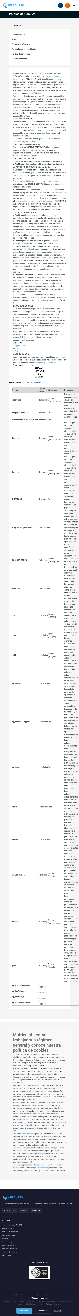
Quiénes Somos (18, 34)
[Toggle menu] (74, 5)
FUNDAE (5, 1238)
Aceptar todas (24, 1311)
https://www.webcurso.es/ (52, 76)
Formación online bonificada (24, 49)
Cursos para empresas (10, 1232)
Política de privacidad (21, 54)
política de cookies (28, 1134)
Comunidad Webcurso (21, 44)
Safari (15, 351)
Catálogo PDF (10, 1210)
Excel (24, 1210)
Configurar (57, 1311)
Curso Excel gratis (8, 1242)
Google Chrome (19, 346)
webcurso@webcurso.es (45, 363)
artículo (34, 141)
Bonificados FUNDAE (9, 1235)
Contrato (36, 1210)
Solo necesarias (42, 1311)
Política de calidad (19, 59)
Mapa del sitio (7, 1255)
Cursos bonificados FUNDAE (12, 1225)
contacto (47, 1105)
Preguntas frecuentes (9, 1248)
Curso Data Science (9, 1245)
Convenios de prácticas (10, 1228)
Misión (15, 39)
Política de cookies (54, 1304)
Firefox (16, 348)
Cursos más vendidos (9, 1252)
